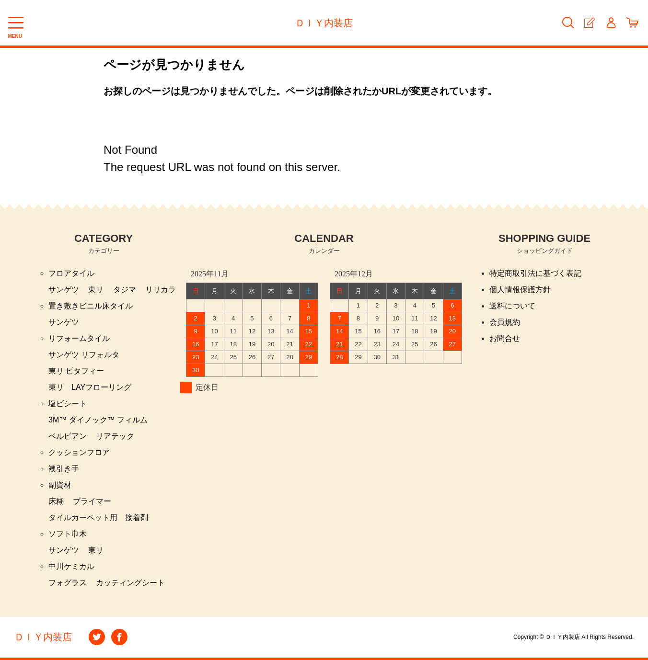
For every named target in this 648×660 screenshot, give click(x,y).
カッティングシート (130, 583)
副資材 (59, 485)
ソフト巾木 (67, 534)
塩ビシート (67, 403)
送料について (512, 306)
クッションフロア (79, 452)
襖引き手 (63, 469)
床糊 (56, 501)
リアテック (115, 436)
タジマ (124, 289)
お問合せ (504, 338)
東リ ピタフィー (76, 371)
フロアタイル (71, 273)
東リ (96, 289)
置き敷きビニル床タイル (90, 306)
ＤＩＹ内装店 (324, 23)
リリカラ (160, 289)
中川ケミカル (71, 566)
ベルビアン (67, 436)
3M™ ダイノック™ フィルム (98, 420)
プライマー (92, 501)
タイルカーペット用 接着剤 (98, 517)
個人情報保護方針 (520, 289)
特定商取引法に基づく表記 (535, 273)
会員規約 (504, 322)
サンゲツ (63, 289)
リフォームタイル (79, 338)
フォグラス (67, 583)
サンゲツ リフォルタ (83, 355)
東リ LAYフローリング (89, 387)
